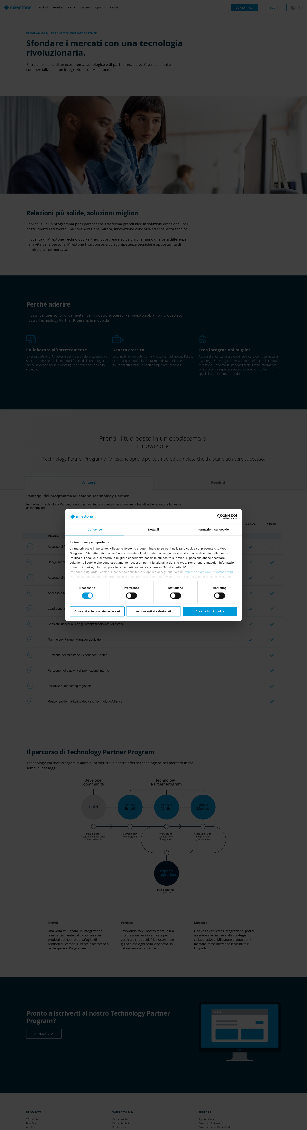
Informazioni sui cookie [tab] (212, 529)
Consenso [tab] (95, 529)
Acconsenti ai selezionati (153, 611)
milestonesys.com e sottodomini (209, 572)
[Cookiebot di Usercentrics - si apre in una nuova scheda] (220, 517)
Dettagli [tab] (153, 529)
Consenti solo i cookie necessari (97, 611)
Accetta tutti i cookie (209, 611)
